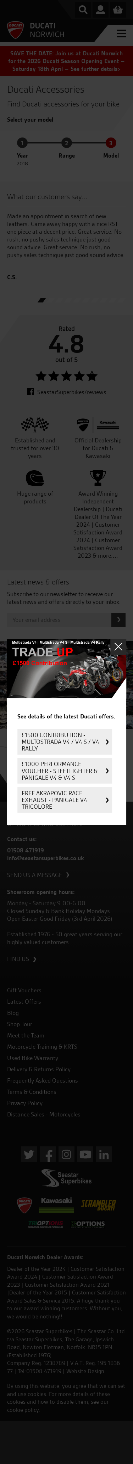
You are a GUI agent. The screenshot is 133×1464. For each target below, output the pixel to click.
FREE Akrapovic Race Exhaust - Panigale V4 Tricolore (54, 799)
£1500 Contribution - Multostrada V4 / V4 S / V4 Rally (60, 741)
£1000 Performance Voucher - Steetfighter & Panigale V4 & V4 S (60, 770)
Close (118, 647)
